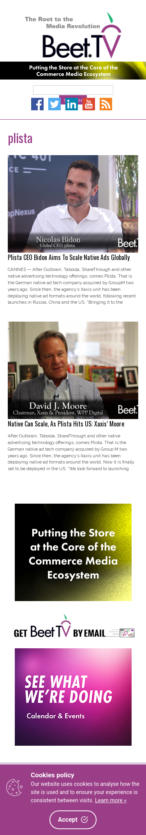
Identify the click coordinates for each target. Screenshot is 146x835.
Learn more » (111, 800)
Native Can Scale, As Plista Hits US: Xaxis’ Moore (66, 423)
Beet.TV (73, 35)
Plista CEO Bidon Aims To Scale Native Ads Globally (69, 257)
